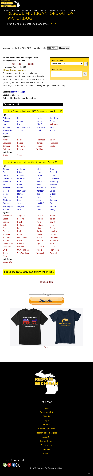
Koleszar (7, 187)
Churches (21, 175)
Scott (38, 200)
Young (52, 209)
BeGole (39, 215)
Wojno (5, 133)
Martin (39, 237)
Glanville (7, 181)
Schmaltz (7, 246)
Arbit (38, 169)
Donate (44, 10)
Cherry (39, 121)
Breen (5, 172)
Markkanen (22, 237)
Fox (18, 228)
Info (36, 10)
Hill (4, 184)
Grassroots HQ (46, 412)
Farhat (39, 178)
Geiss (52, 121)
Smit (5, 250)
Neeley (39, 194)
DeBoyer (21, 225)
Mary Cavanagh (18, 91)
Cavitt (52, 222)
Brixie (20, 172)
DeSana (39, 225)
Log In (46, 420)
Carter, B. (54, 172)
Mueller (6, 240)
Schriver (21, 246)
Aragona (21, 215)
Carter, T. (7, 175)
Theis (5, 155)
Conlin (52, 175)
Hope (38, 184)
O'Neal (53, 194)
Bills (53, 24)
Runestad (21, 149)
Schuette (40, 246)
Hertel (5, 124)
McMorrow (41, 127)
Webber (39, 149)
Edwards (21, 178)
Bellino (20, 139)
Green (52, 228)
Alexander (7, 215)
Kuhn (19, 234)
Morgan (6, 194)
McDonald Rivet (24, 127)
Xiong (39, 209)
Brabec (53, 169)
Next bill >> (33, 64)
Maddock (7, 237)
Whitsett (53, 206)
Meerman (54, 237)
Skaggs (6, 203)
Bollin (52, 218)
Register (54, 10)
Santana (21, 130)
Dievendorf (8, 178)
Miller (52, 191)
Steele (39, 250)
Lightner (53, 234)
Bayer (19, 118)
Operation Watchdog (37, 24)
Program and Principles (46, 432)
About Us (46, 437)
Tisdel (5, 253)
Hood (19, 184)
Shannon (53, 200)
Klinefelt (40, 124)
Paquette (54, 240)
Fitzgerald (54, 178)
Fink (5, 228)
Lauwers (21, 146)
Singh (52, 130)
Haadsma (40, 181)
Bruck (19, 222)
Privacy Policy (46, 441)
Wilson (6, 209)
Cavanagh (7, 121)
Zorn (5, 256)
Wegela (20, 206)
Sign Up (46, 416)
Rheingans (7, 200)
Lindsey (39, 146)
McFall (6, 191)
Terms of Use (46, 445)
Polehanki (7, 130)
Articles (26, 10)
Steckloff (40, 203)
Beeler (53, 215)
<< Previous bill (15, 64)
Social (71, 10)
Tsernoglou (8, 206)
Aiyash (6, 169)
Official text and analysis (14, 70)
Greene (6, 231)
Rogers (20, 200)
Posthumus (8, 243)
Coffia (39, 175)
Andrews (21, 169)
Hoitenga (40, 143)
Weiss (39, 206)
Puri (51, 197)
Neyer (20, 240)
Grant (19, 181)
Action (15, 10)
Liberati (20, 187)
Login (62, 10)
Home (6, 10)
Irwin (19, 124)
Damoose (7, 143)
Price (38, 197)
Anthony (6, 118)
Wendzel (40, 253)
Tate (52, 203)
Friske (39, 228)
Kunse (39, 234)
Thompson (54, 250)
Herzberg (54, 181)
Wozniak (53, 253)
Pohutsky (21, 197)
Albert (5, 139)
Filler (52, 225)
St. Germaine (23, 250)
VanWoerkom (23, 253)
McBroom (54, 124)
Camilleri (54, 118)
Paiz (5, 197)
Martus (53, 187)
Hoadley (53, 231)
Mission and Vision (46, 428)
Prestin (20, 243)
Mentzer (40, 191)
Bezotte (20, 218)
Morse (20, 194)
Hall (19, 231)
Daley (52, 139)
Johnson (6, 146)
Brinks (39, 118)
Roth (52, 243)
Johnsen (6, 234)
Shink (38, 130)
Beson (5, 218)
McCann (6, 127)
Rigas (38, 243)
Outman (6, 149)
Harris (39, 231)
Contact (46, 449)
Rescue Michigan (15, 24)
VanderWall (8, 262)
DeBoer (6, 225)
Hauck (20, 143)
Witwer (20, 209)
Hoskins (53, 184)
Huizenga (54, 143)
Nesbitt (53, 146)
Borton (6, 222)
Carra (38, 222)
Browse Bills (46, 281)
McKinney (21, 191)
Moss (52, 127)
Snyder (20, 203)
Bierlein (39, 218)
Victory (20, 155)
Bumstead (40, 139)
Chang (20, 121)
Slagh (52, 246)
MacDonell (41, 187)
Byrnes (39, 172)
